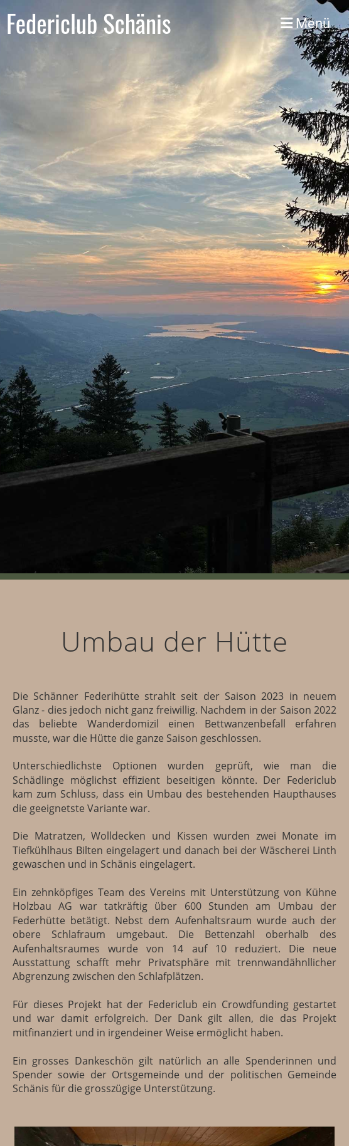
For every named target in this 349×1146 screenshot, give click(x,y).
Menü (305, 23)
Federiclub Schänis (88, 23)
